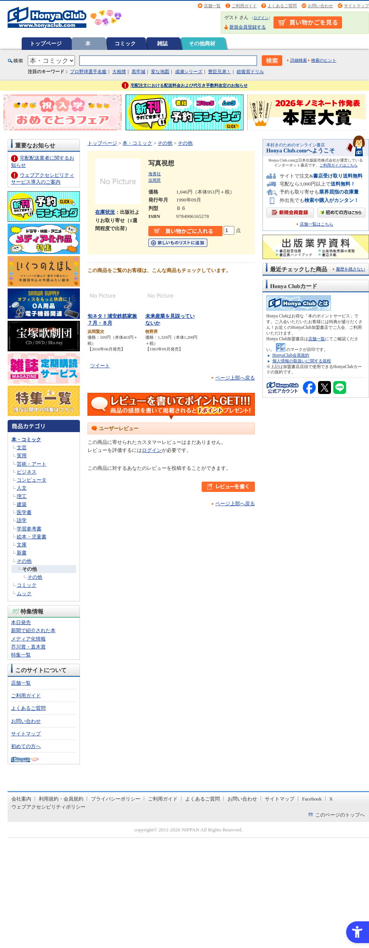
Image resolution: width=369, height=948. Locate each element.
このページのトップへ (340, 815)
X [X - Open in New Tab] (331, 799)
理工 (22, 496)
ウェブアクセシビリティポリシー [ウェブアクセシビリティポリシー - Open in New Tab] (48, 807)
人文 (22, 488)
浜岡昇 (154, 180)
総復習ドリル (250, 71)
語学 (22, 520)
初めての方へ (26, 746)
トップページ (46, 43)
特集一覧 (21, 655)
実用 (22, 455)
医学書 (24, 512)
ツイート (100, 365)
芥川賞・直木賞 (28, 647)
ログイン (261, 18)
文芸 (22, 447)
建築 (22, 504)
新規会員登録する (247, 27)
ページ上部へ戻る (235, 378)
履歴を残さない (350, 269)
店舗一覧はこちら (316, 224)
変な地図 (160, 71)
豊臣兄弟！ (219, 71)
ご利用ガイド (244, 5)
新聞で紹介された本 (33, 630)
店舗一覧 (212, 5)
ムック (24, 593)
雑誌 (162, 43)
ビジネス (27, 472)
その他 (24, 561)
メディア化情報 (28, 639)
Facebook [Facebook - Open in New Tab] (312, 799)
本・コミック (26, 439)
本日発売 (21, 622)
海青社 (154, 173)
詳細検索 (298, 60)
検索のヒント (323, 60)
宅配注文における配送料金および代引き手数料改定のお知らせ (189, 85)
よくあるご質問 (282, 5)
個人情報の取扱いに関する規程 (301, 361)
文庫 (22, 545)
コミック (125, 43)
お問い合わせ (320, 5)
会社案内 (21, 799)
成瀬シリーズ (188, 71)
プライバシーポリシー (115, 799)
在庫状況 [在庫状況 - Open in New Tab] (105, 212)
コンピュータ (31, 480)
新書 (22, 553)
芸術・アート (31, 464)
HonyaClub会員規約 (290, 355)
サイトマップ (356, 5)
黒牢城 (138, 71)
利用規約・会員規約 (61, 799)
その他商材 (202, 43)
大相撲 (119, 71)
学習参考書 (29, 529)
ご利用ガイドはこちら (339, 165)
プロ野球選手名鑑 (88, 71)
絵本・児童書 (31, 537)
